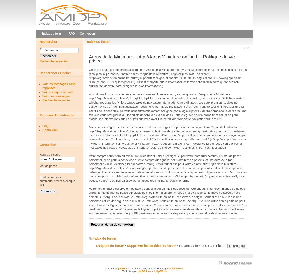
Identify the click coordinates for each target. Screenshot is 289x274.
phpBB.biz (161, 271)
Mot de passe (48, 166)
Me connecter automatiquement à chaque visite (57, 181)
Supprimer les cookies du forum (151, 246)
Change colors (175, 268)
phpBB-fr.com (145, 271)
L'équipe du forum (110, 246)
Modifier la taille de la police (246, 48)
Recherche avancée (53, 61)
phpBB (122, 268)
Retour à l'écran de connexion (112, 224)
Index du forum (98, 42)
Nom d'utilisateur (50, 154)
